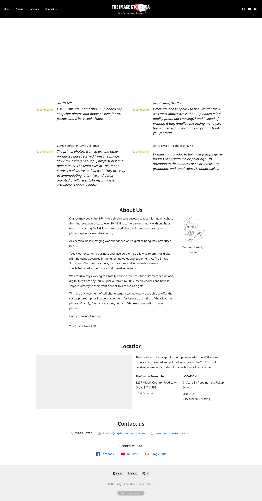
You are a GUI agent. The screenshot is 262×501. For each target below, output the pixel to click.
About (19, 9)
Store (6, 9)
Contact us (51, 9)
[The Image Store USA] (131, 9)
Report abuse (146, 484)
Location (34, 9)
